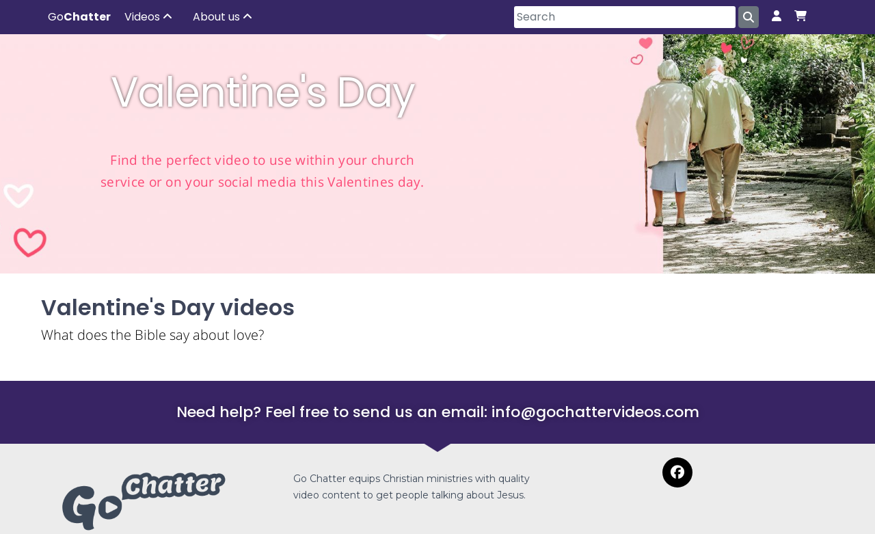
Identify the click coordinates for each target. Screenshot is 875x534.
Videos (148, 17)
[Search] (625, 17)
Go (79, 17)
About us (222, 17)
